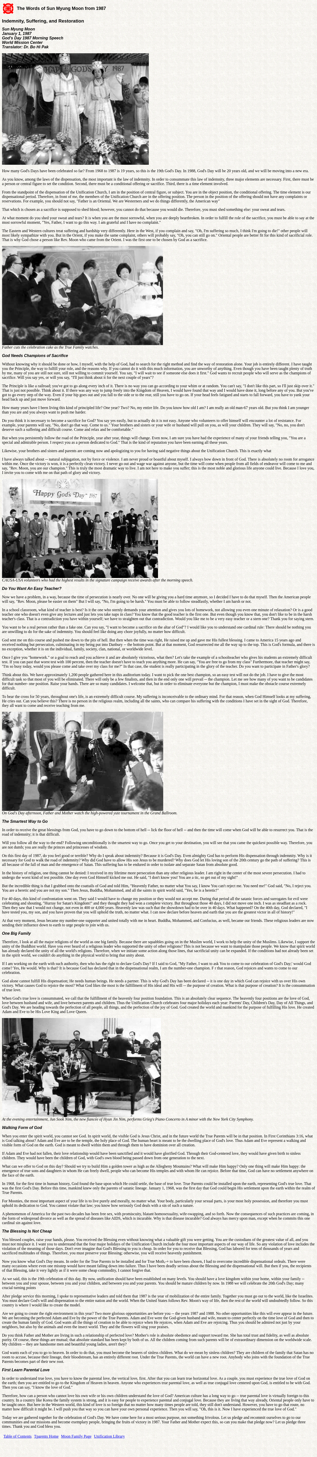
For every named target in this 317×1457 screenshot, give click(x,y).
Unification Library (109, 1436)
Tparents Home (46, 1436)
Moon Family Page (76, 1436)
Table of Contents (17, 1436)
